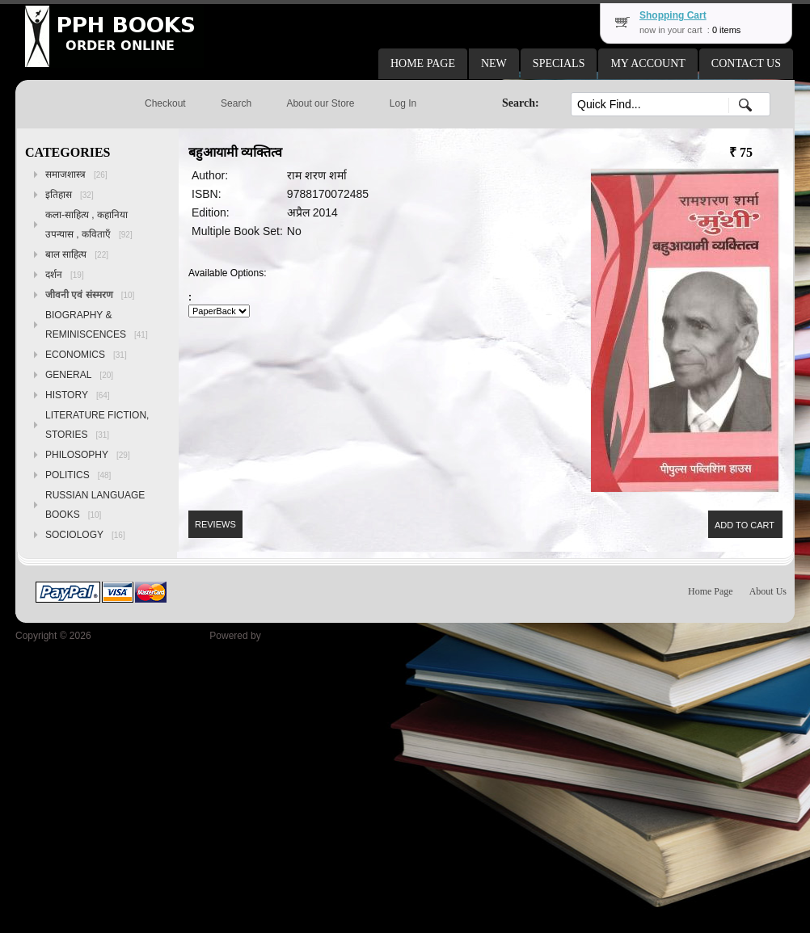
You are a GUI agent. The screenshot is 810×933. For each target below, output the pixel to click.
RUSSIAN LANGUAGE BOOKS (95, 505)
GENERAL (79, 374)
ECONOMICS (86, 354)
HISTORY (77, 395)
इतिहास (69, 194)
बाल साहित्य (76, 254)
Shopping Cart (673, 15)
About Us (768, 591)
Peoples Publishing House (150, 635)
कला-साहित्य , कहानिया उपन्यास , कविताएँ (89, 224)
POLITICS (78, 475)
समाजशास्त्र (76, 174)
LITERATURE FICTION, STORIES (97, 425)
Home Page (710, 591)
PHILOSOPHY (87, 454)
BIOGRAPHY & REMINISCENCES (96, 324)
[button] (422, 63)
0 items (726, 30)
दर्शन (64, 274)
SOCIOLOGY (85, 534)
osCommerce (292, 635)
